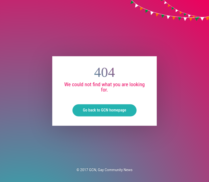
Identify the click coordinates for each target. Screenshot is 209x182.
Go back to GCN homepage (104, 110)
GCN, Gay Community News (111, 170)
